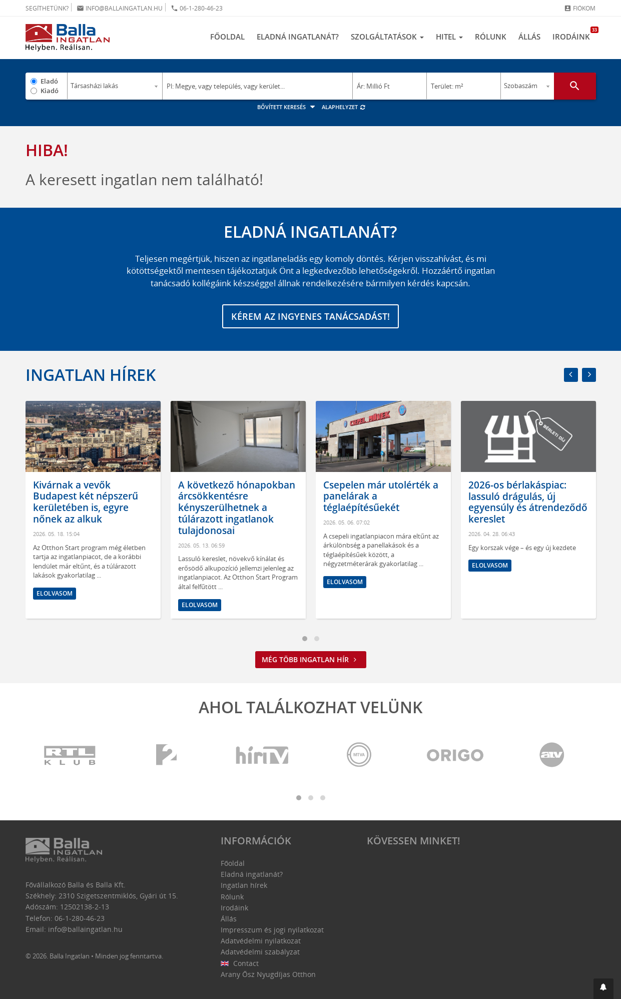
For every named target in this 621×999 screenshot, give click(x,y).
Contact (240, 963)
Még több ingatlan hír (311, 659)
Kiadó (50, 90)
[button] (603, 988)
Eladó (49, 81)
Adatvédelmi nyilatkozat (261, 940)
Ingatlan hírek (91, 374)
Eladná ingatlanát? (298, 37)
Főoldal (227, 37)
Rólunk (490, 37)
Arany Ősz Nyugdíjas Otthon (268, 974)
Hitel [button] (449, 37)
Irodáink (574, 34)
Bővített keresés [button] (287, 107)
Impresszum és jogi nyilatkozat (272, 929)
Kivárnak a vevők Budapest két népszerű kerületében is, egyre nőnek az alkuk (85, 502)
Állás (529, 37)
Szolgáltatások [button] (387, 37)
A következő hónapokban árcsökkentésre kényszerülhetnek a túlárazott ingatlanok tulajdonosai (236, 507)
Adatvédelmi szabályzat (260, 951)
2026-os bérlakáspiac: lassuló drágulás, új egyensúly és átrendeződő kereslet (527, 502)
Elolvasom (55, 593)
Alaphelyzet (344, 107)
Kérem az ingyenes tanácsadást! (310, 316)
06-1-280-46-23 (197, 8)
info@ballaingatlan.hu (120, 8)
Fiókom (579, 8)
